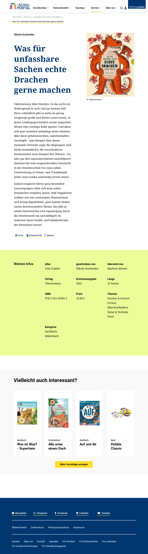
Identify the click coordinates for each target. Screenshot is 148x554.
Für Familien (68, 541)
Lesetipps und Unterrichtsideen (46, 17)
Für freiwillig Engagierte (54, 546)
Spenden (53, 541)
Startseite (16, 17)
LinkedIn (82, 513)
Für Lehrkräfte (109, 541)
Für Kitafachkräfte (88, 541)
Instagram (40, 513)
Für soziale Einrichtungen (25, 546)
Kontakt (41, 541)
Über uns (28, 541)
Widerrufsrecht (19, 527)
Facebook (61, 513)
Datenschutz (37, 527)
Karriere (16, 541)
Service (27, 17)
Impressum (79, 527)
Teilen (19, 235)
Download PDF (34, 235)
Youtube (104, 513)
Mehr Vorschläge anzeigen (74, 464)
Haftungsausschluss (58, 527)
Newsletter (19, 513)
